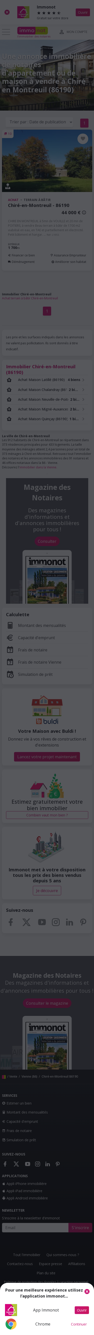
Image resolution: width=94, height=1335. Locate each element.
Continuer (79, 1324)
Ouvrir (82, 1310)
